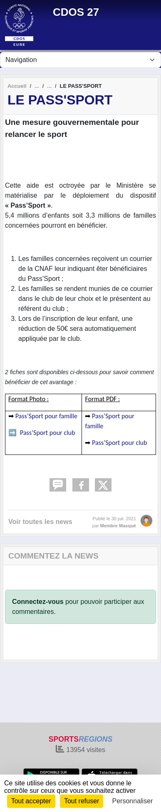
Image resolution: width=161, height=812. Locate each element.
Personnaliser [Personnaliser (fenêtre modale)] (132, 801)
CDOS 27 (76, 12)
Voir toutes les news (40, 521)
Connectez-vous (38, 601)
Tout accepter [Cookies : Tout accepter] (31, 801)
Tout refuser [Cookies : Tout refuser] (81, 801)
